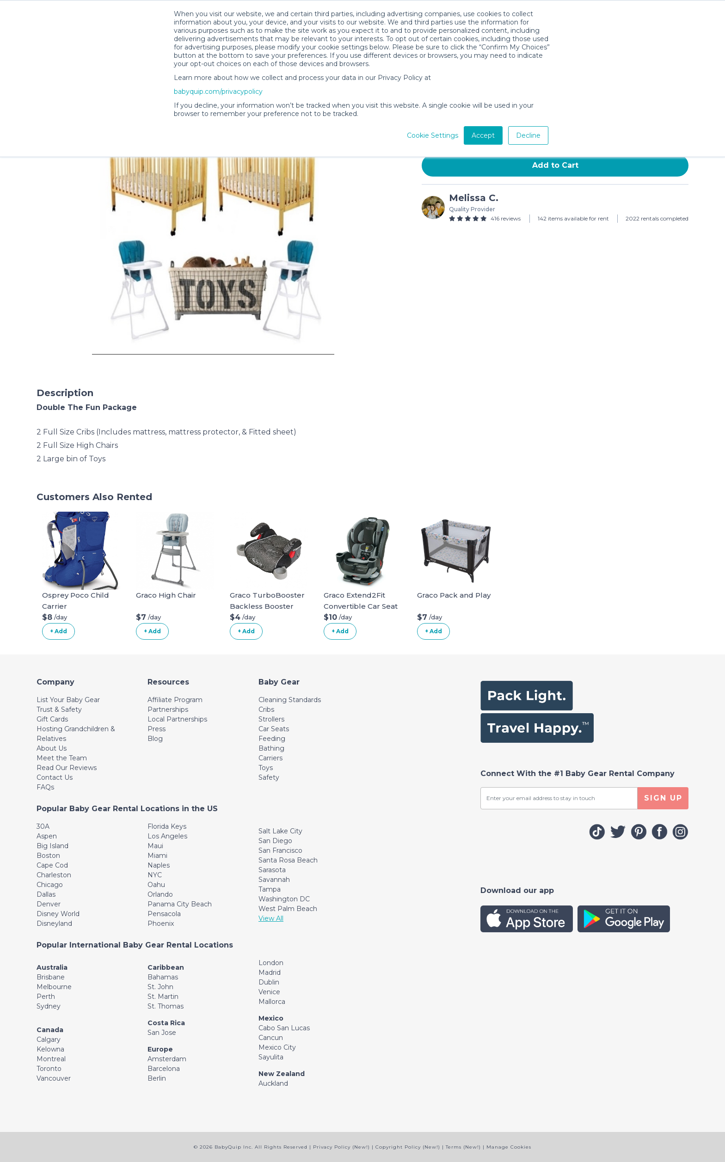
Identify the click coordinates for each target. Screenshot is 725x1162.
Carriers (270, 758)
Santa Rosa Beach (288, 860)
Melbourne (54, 987)
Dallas (46, 894)
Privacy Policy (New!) (341, 1147)
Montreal (51, 1059)
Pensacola (164, 914)
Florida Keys (166, 826)
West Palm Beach (287, 909)
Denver (49, 904)
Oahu (156, 885)
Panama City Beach (179, 904)
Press (156, 729)
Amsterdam (166, 1059)
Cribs (266, 709)
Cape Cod (52, 865)
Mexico (270, 1018)
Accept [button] (483, 135)
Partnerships (167, 709)
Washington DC (284, 899)
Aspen (47, 836)
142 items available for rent (573, 218)
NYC (154, 875)
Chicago (50, 885)
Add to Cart (555, 165)
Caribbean (165, 967)
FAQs (45, 787)
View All (270, 918)
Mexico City (277, 1047)
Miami (157, 855)
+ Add (58, 631)
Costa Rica (166, 1023)
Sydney (49, 1006)
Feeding (271, 738)
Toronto (49, 1068)
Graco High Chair (166, 595)
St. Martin (162, 996)
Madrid (269, 972)
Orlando (160, 894)
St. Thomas (165, 1006)
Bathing (271, 748)
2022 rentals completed (657, 218)
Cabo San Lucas (284, 1028)
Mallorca (271, 1001)
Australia (52, 967)
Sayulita (270, 1057)
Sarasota (272, 870)
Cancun (270, 1038)
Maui (155, 846)
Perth (46, 996)
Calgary (49, 1039)
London (270, 963)
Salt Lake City (280, 831)
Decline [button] (528, 135)
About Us (52, 748)
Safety (268, 777)
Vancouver (54, 1078)
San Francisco (280, 850)
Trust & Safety (59, 709)
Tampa (269, 889)
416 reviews (506, 218)
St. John (160, 987)
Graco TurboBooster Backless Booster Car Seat (267, 606)
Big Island (52, 846)
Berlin (156, 1078)
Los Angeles (167, 836)
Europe (160, 1049)
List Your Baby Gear (68, 700)
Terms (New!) (463, 1147)
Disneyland (54, 923)
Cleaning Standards (289, 700)
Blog (155, 738)
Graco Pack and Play (454, 595)
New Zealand (281, 1074)
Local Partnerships (177, 719)
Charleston (54, 875)
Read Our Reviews (67, 768)
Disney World (58, 914)
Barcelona (163, 1068)
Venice (269, 992)
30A (43, 826)
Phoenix (160, 923)
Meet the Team (62, 758)
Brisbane (51, 977)
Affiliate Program (175, 700)
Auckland (273, 1083)
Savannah (274, 879)
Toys (265, 768)
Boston (48, 855)
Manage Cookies (508, 1147)
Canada (50, 1030)
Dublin (268, 982)
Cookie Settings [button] (432, 135)
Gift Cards (52, 719)
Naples (158, 865)
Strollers (271, 719)
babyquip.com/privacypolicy (218, 91)
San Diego (275, 841)
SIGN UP (663, 798)
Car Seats (273, 729)
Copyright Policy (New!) (407, 1147)
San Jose (161, 1032)
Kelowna (50, 1049)
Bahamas (162, 977)
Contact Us (55, 777)
